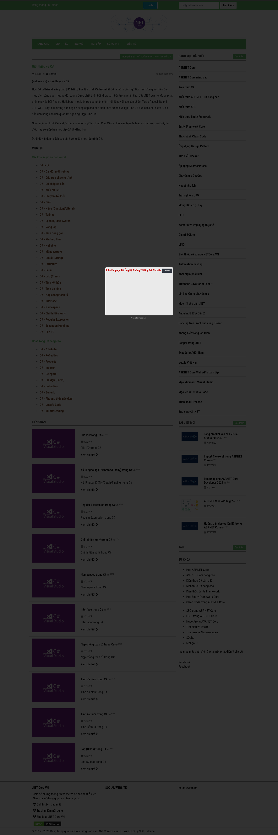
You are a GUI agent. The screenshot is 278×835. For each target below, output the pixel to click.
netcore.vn (142, 318)
